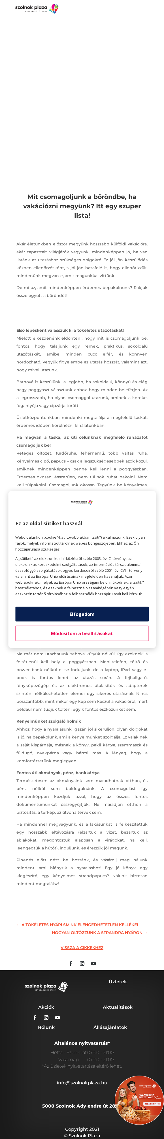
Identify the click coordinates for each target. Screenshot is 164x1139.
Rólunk (46, 1027)
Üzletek (118, 981)
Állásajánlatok (110, 1027)
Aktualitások (118, 1007)
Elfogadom (82, 614)
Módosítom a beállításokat (82, 633)
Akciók (46, 1007)
